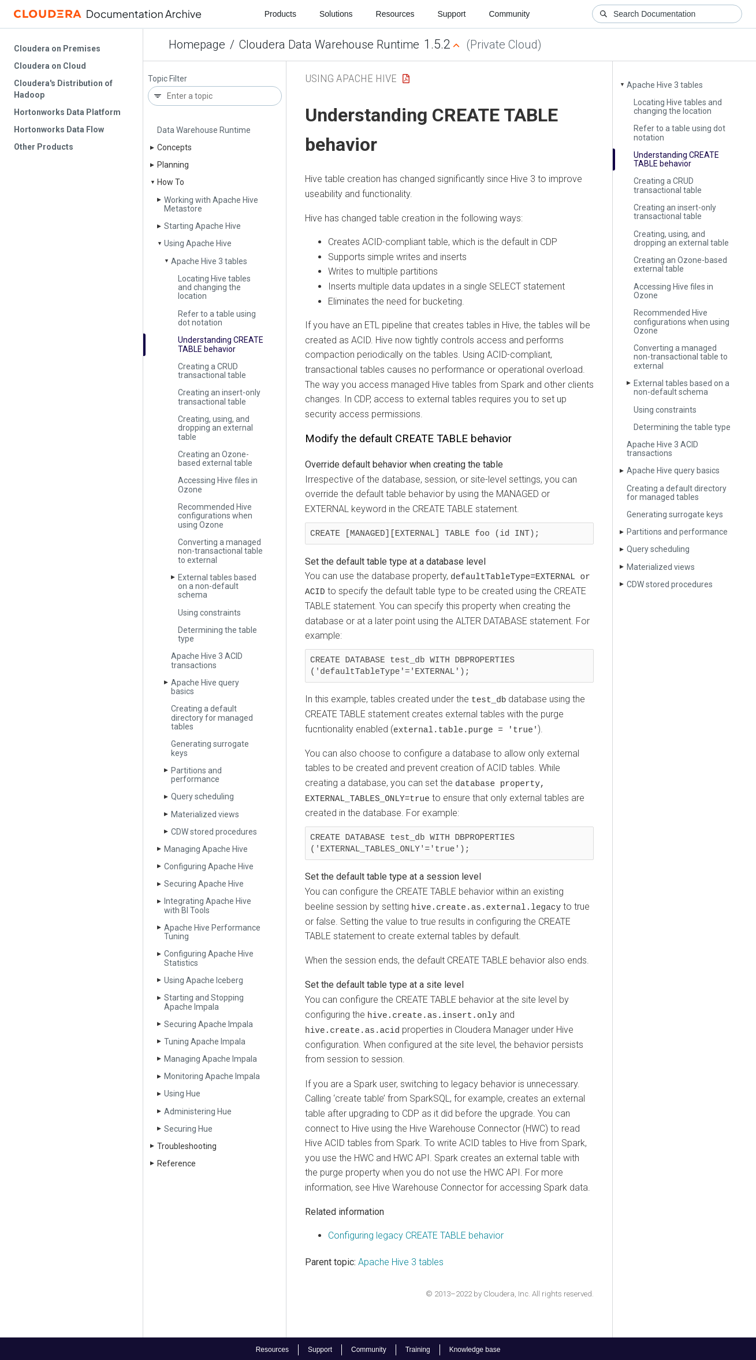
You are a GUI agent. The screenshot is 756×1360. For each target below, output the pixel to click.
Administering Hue (198, 1111)
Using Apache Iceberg (203, 980)
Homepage (197, 44)
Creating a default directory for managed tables (212, 717)
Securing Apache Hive (204, 883)
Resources (395, 13)
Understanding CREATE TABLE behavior (220, 344)
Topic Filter (167, 79)
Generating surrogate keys (210, 748)
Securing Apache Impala (208, 1024)
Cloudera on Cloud (50, 66)
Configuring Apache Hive (209, 866)
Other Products (43, 146)
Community (509, 13)
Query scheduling (202, 796)
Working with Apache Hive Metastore (211, 204)
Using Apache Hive (198, 243)
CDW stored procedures (214, 831)
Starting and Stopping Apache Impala (204, 1002)
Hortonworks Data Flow (59, 129)
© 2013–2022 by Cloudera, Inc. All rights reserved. (510, 1291)
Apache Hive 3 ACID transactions (207, 660)
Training (417, 1347)
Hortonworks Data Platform (67, 112)
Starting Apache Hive (202, 226)
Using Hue (182, 1093)
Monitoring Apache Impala (212, 1076)
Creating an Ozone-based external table (215, 459)
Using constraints (209, 612)
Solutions (336, 13)
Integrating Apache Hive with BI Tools (207, 905)
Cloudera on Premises (57, 48)
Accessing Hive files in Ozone (218, 485)
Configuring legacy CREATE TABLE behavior (416, 1233)
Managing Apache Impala (210, 1058)
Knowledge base (475, 1347)
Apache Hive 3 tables (209, 261)
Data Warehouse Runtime (204, 130)
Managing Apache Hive (206, 849)
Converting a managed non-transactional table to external (220, 551)
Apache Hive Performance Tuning (212, 932)
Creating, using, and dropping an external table (215, 428)
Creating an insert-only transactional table (219, 397)
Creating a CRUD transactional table (212, 371)
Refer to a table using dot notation (217, 318)
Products (280, 13)
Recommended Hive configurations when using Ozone (215, 515)
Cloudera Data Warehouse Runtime (329, 44)
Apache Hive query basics (205, 687)
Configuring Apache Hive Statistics (209, 958)
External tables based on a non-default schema (217, 586)
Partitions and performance (196, 775)
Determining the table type (217, 634)
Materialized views (205, 814)
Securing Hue (188, 1128)
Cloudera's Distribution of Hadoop (63, 89)
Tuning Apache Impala (204, 1041)
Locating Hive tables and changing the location (214, 287)
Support (451, 13)
